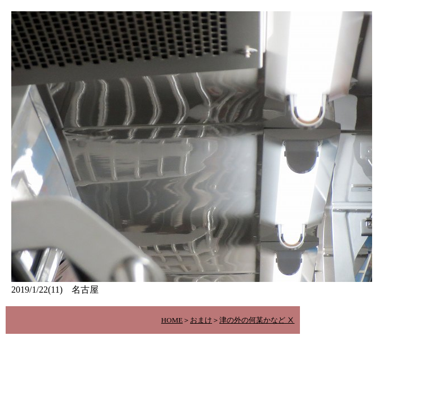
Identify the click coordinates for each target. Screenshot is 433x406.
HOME (172, 320)
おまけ (201, 320)
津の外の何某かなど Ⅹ (256, 320)
